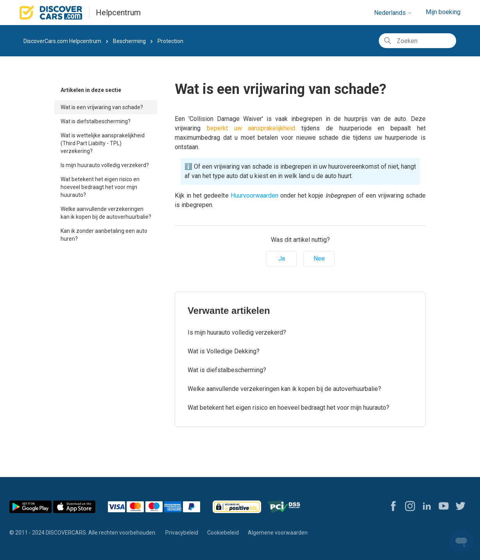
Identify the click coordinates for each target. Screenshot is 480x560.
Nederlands (393, 12)
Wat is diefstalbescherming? (96, 121)
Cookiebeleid (223, 532)
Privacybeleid (181, 532)
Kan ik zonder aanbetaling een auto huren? (104, 235)
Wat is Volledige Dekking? (224, 351)
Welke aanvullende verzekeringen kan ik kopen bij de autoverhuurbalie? (106, 213)
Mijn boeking (443, 12)
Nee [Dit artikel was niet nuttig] (319, 258)
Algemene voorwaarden (278, 532)
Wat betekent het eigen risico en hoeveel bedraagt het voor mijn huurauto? (100, 187)
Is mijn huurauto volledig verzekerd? (105, 165)
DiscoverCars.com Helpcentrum (62, 41)
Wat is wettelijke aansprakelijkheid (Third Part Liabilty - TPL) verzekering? (103, 143)
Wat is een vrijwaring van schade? (102, 107)
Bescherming (129, 41)
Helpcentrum (118, 12)
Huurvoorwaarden (254, 195)
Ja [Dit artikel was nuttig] (281, 258)
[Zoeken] (417, 40)
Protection (170, 41)
